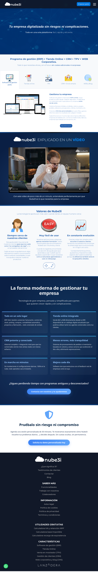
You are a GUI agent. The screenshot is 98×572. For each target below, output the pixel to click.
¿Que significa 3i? (49, 467)
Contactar (49, 474)
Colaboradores (49, 495)
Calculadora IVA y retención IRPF (49, 529)
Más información (66, 126)
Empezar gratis (83, 4)
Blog (49, 478)
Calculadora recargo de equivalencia (49, 536)
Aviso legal (49, 505)
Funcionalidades (49, 488)
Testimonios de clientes (49, 471)
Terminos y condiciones (49, 515)
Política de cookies (49, 508)
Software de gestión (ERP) (49, 546)
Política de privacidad (49, 512)
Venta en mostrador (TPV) (49, 553)
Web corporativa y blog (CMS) (49, 560)
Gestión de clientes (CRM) (49, 557)
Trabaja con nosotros (49, 491)
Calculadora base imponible (49, 532)
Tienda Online (49, 549)
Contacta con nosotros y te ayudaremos (49, 391)
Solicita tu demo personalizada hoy (49, 443)
